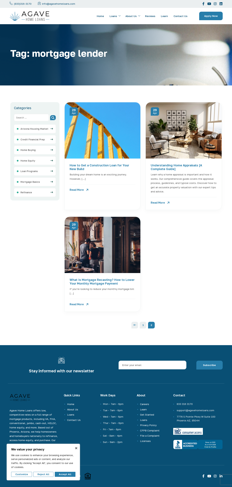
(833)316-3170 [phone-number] (22, 3)
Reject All (43, 474)
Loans (115, 16)
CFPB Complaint (150, 430)
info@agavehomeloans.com (58, 3)
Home (100, 16)
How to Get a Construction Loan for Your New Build (99, 167)
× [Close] (76, 448)
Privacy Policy (148, 425)
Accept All (65, 474)
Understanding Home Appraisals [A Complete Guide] (176, 167)
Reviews (150, 16)
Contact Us (180, 16)
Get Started (147, 414)
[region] (43, 462)
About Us (132, 16)
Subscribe (209, 365)
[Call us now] (11, 3)
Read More (77, 189)
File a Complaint (150, 435)
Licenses (145, 440)
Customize (21, 474)
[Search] (53, 117)
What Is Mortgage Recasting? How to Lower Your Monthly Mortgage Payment (102, 281)
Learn (164, 16)
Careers (144, 404)
